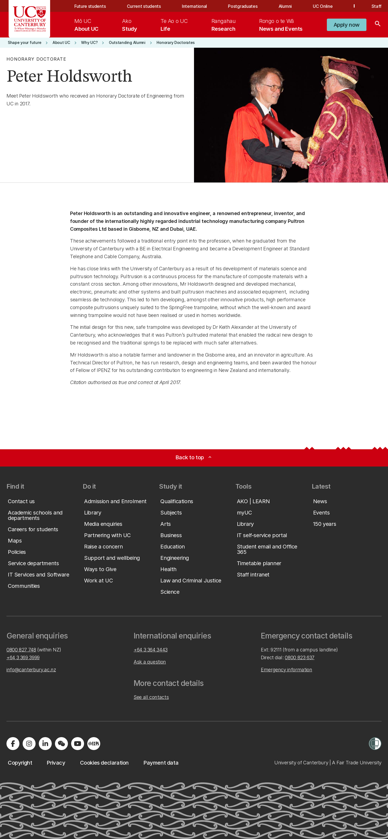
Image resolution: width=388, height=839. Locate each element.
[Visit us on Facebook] (12, 743)
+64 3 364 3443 (151, 649)
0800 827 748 (21, 649)
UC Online (322, 6)
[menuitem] (86, 25)
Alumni (285, 6)
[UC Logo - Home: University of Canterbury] (29, 19)
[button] (346, 25)
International (194, 6)
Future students (90, 6)
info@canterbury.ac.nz (31, 669)
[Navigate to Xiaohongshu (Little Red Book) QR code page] (93, 743)
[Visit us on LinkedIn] (45, 743)
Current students (144, 6)
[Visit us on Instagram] (29, 743)
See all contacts (151, 697)
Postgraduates (242, 6)
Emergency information (286, 669)
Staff (377, 6)
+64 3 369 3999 (23, 657)
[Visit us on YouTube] (77, 743)
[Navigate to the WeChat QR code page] (61, 743)
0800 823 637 (299, 657)
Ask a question (150, 662)
